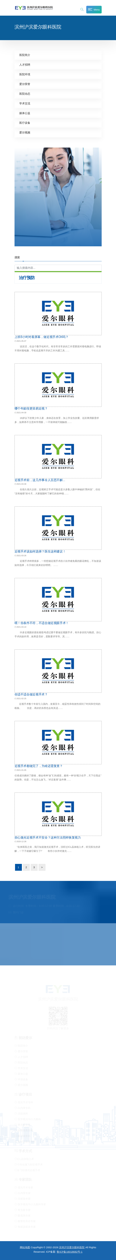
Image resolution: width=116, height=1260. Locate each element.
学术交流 (24, 103)
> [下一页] (42, 867)
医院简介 (24, 55)
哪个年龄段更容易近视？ (31, 408)
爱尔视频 (24, 132)
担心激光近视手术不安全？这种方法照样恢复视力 (48, 838)
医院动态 (24, 93)
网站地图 (25, 1247)
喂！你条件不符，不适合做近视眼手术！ (42, 623)
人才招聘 (24, 64)
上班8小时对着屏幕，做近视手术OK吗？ (42, 337)
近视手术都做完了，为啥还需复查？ (39, 766)
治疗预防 (27, 277)
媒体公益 (24, 113)
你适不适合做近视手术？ (31, 694)
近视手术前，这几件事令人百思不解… (40, 480)
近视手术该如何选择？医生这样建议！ (40, 551)
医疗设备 (24, 122)
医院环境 (24, 74)
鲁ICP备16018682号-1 (69, 1251)
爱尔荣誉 (24, 84)
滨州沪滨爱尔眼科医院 (72, 1247)
